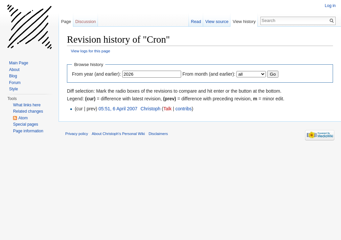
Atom (23, 118)
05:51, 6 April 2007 (118, 108)
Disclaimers (158, 134)
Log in (330, 5)
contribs (183, 108)
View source (216, 21)
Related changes (28, 111)
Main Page (18, 63)
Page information (28, 131)
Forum (15, 82)
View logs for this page (90, 51)
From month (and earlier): (208, 74)
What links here (27, 105)
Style (13, 89)
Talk (167, 108)
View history (244, 21)
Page (66, 21)
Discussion (85, 21)
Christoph (151, 108)
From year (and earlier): (96, 74)
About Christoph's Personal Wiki (118, 134)
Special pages (25, 124)
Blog (13, 76)
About (14, 69)
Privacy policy (76, 134)
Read (196, 21)
